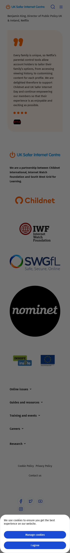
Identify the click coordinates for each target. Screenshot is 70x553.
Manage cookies (35, 535)
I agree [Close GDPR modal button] (35, 545)
